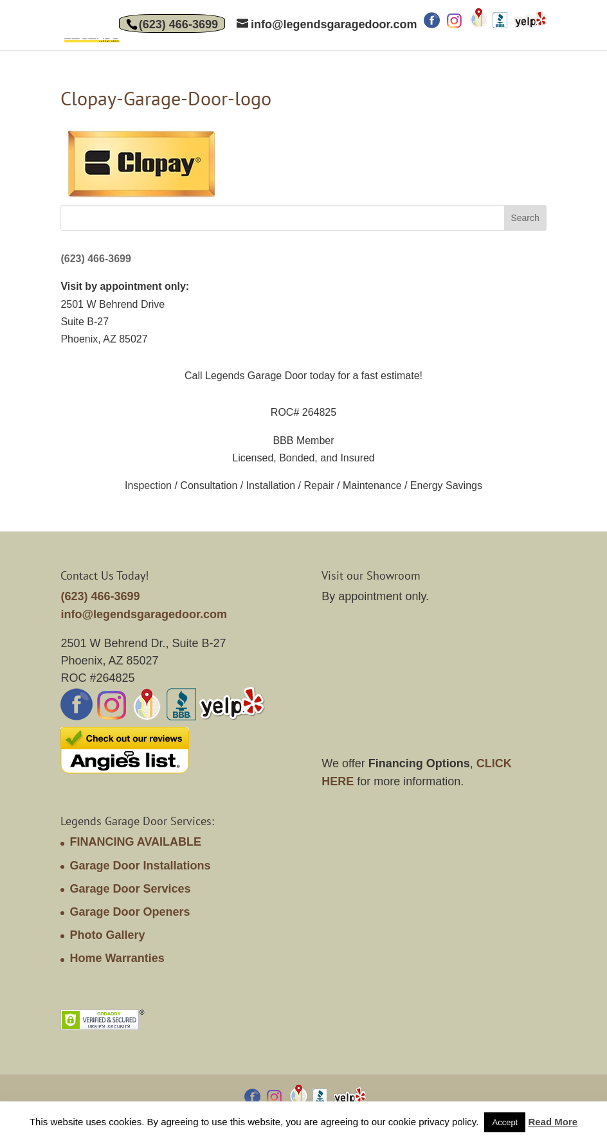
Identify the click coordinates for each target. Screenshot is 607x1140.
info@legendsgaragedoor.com (143, 614)
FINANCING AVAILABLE (135, 841)
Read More (552, 1121)
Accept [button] (505, 1122)
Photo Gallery (107, 935)
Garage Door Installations (139, 865)
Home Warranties (116, 958)
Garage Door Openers (129, 911)
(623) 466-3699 (178, 24)
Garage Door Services (129, 888)
